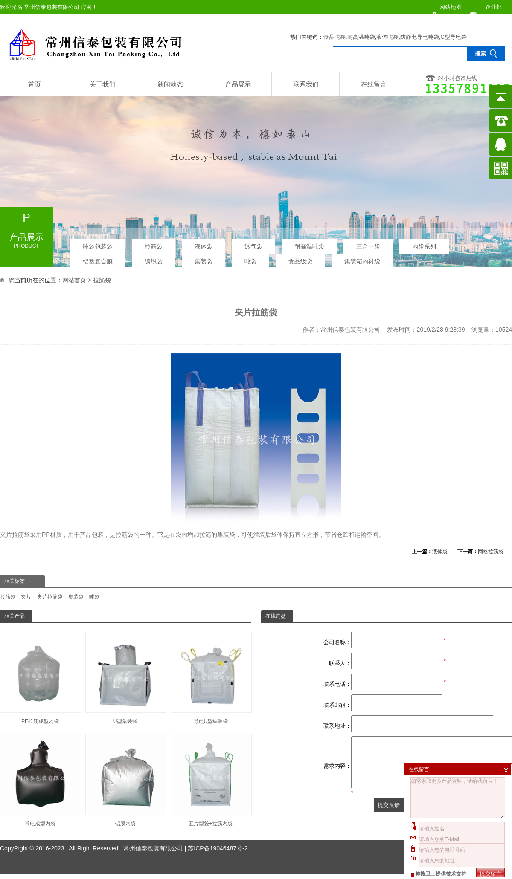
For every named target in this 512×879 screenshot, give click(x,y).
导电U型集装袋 (211, 678)
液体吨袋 (387, 37)
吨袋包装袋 (98, 243)
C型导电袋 (454, 37)
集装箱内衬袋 (362, 258)
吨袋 (250, 258)
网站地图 (450, 7)
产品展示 (238, 84)
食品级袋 (300, 258)
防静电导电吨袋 (419, 37)
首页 (34, 84)
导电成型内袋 (40, 780)
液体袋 (203, 243)
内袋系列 (424, 243)
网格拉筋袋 (490, 552)
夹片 (26, 597)
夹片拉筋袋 (50, 597)
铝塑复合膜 (98, 258)
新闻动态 (170, 84)
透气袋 (253, 243)
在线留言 (374, 84)
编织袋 (154, 258)
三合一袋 (368, 243)
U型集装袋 (125, 678)
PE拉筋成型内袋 (40, 678)
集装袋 (203, 258)
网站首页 (74, 278)
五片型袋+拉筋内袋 (211, 780)
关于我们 (102, 84)
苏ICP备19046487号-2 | (219, 832)
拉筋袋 (154, 243)
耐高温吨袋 (361, 37)
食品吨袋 (334, 37)
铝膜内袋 (125, 780)
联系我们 (306, 84)
